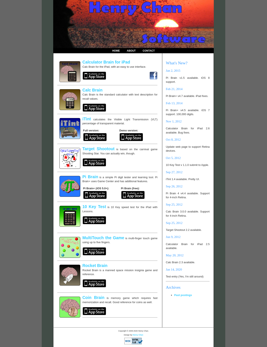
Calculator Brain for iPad (106, 62)
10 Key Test (94, 206)
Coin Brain (93, 297)
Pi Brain (90, 176)
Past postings (183, 295)
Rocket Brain (94, 265)
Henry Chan (138, 335)
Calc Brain (92, 90)
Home (116, 50)
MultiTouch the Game (103, 237)
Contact (149, 50)
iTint (86, 119)
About (131, 50)
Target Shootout (98, 148)
